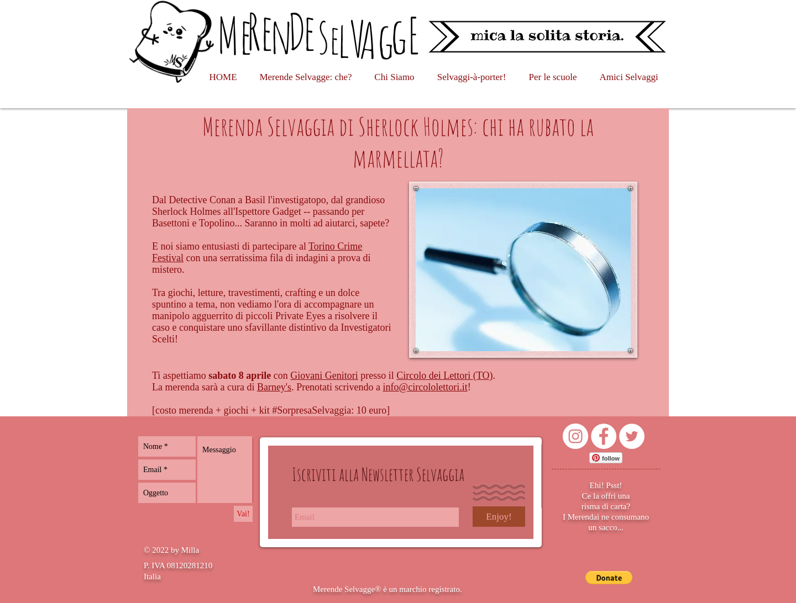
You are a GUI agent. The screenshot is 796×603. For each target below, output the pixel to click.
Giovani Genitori (324, 375)
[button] (608, 577)
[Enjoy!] (499, 516)
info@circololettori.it (425, 387)
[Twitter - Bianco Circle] (632, 436)
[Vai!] (243, 514)
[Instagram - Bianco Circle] (575, 436)
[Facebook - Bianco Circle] (603, 436)
